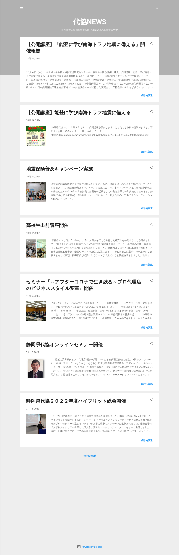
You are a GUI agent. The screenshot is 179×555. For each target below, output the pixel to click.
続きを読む (147, 175)
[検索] (157, 8)
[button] (151, 43)
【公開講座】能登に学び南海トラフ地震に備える (78, 193)
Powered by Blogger (89, 546)
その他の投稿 (89, 536)
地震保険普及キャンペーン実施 (59, 249)
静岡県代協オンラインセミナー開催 (64, 425)
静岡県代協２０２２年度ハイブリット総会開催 (76, 481)
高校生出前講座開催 (47, 306)
